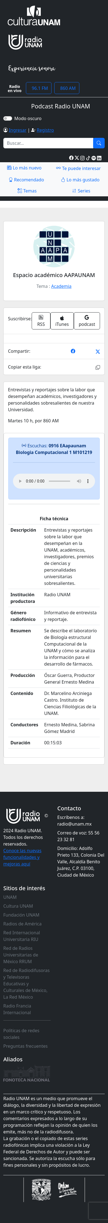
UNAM (10, 897)
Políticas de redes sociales (21, 1033)
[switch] (7, 118)
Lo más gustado (80, 180)
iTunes (62, 321)
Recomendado (26, 180)
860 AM (67, 88)
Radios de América (22, 924)
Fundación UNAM (21, 915)
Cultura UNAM (18, 906)
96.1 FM (38, 88)
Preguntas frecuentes (25, 1046)
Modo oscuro (29, 118)
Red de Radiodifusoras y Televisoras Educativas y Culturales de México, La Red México (26, 983)
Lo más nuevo (24, 168)
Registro (45, 130)
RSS (41, 320)
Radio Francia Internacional (17, 1009)
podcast (87, 320)
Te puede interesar (78, 168)
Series (81, 191)
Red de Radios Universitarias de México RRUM (20, 955)
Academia (61, 286)
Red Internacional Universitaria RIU (21, 936)
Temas (27, 191)
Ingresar (17, 130)
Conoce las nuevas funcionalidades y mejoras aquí (22, 857)
